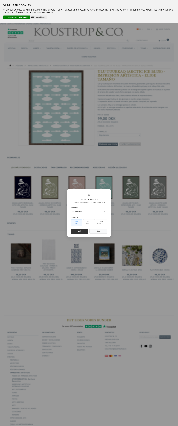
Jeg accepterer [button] (11, 17)
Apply (79, 231)
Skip (98, 231)
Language (74, 207)
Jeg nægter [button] (24, 17)
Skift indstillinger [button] (38, 17)
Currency (74, 217)
